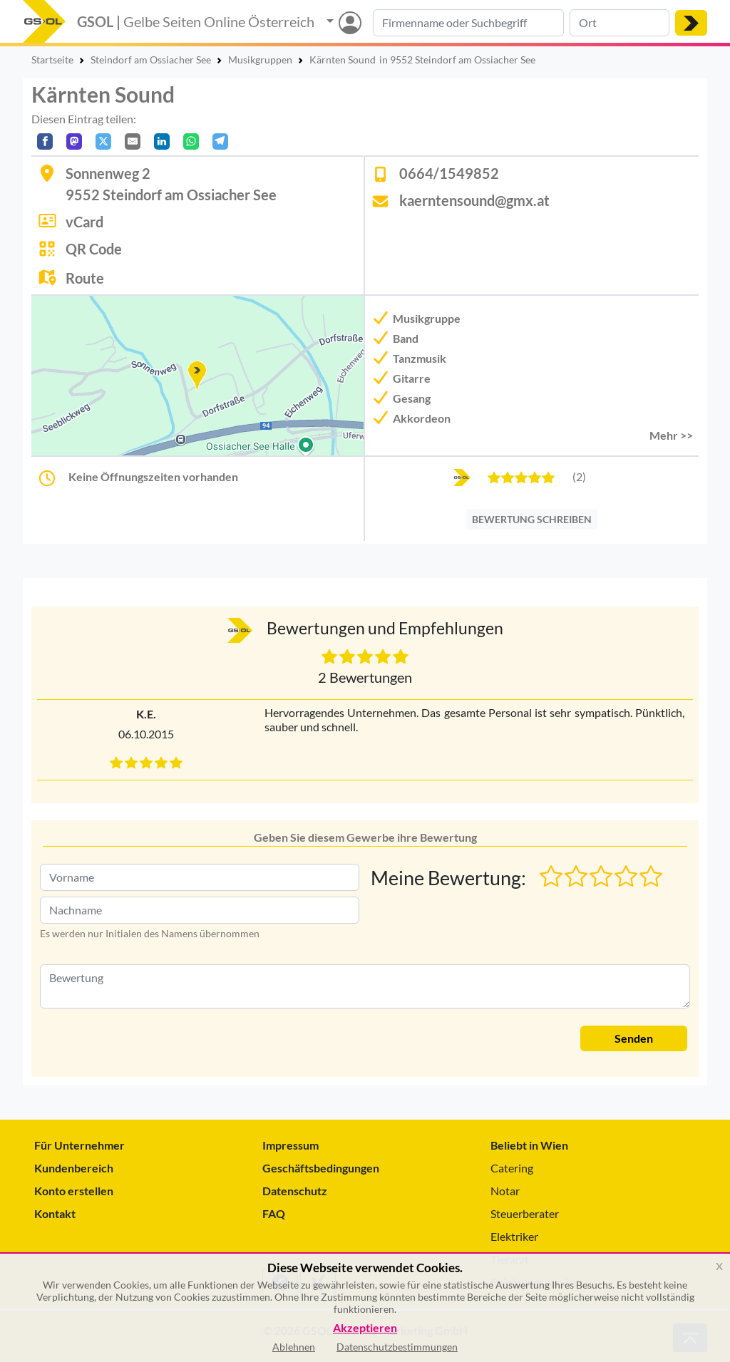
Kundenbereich (73, 1168)
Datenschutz (294, 1190)
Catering (511, 1168)
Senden (634, 1038)
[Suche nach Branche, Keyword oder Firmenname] (468, 22)
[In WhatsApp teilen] (191, 141)
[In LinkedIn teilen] (162, 141)
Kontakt (55, 1213)
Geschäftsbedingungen (320, 1168)
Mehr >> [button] (671, 435)
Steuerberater (524, 1213)
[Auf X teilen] (103, 141)
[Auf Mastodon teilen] (74, 141)
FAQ (273, 1213)
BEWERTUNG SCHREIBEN (532, 519)
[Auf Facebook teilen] (45, 141)
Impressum (290, 1145)
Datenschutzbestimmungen (397, 1347)
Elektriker (514, 1236)
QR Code (94, 248)
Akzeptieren (365, 1328)
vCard (84, 221)
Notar (505, 1190)
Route (85, 278)
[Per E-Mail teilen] (132, 141)
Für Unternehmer (79, 1145)
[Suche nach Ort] (619, 22)
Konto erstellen (73, 1190)
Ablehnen (293, 1347)
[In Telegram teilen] (220, 141)
